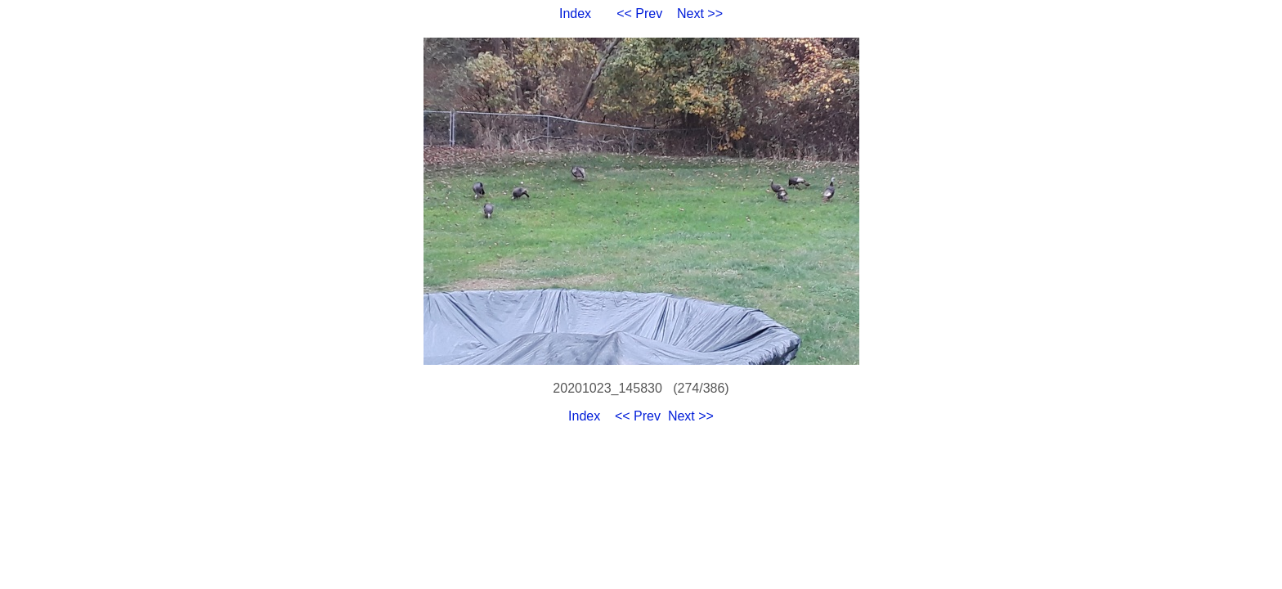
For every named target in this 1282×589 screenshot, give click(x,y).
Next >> (700, 13)
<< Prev (639, 13)
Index (575, 13)
